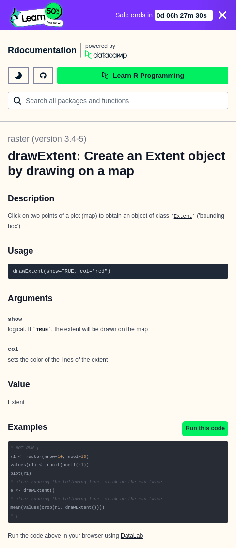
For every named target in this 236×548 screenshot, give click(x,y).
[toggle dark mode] (18, 75)
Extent (183, 216)
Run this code (205, 428)
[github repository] (43, 75)
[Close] (222, 15)
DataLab (132, 536)
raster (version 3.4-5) (47, 139)
